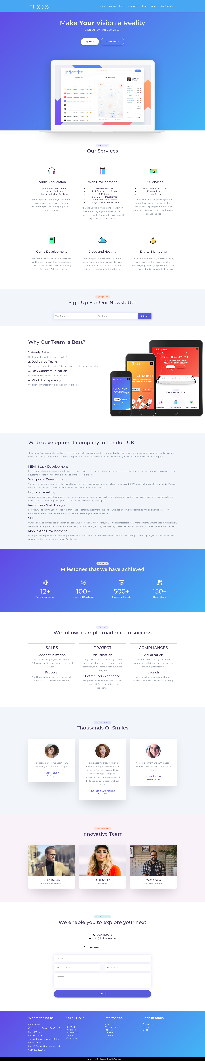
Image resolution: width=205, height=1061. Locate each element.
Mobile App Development (54, 188)
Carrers (146, 1027)
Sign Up (145, 316)
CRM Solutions (105, 194)
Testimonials (133, 6)
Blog (144, 6)
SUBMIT (102, 994)
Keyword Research (156, 191)
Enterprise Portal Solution (105, 200)
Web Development (105, 188)
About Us (109, 1024)
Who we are (110, 1027)
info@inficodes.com (105, 938)
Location (109, 1035)
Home (102, 6)
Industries (71, 1030)
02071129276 (104, 934)
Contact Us (71, 1038)
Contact (153, 6)
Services (112, 6)
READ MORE (112, 42)
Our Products (167, 6)
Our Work (70, 1027)
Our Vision (109, 1032)
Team (121, 6)
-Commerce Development (105, 197)
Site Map (109, 1030)
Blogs (145, 1030)
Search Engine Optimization (156, 188)
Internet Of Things (54, 191)
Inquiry (69, 1035)
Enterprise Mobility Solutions (54, 194)
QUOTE (90, 42)
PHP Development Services (105, 191)
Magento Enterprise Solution (105, 202)
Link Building (156, 194)
